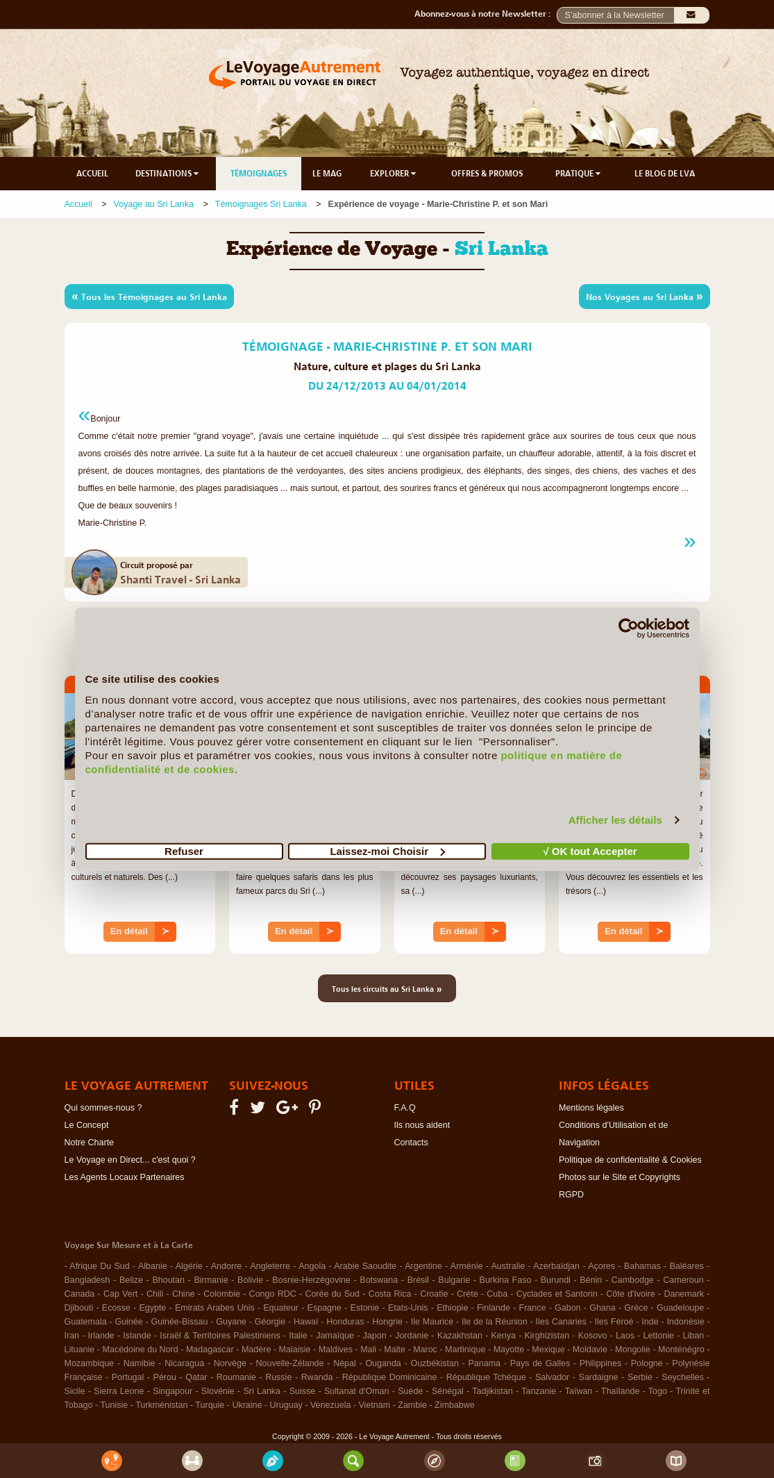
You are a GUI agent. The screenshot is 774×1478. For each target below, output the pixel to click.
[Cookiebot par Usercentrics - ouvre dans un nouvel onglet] (628, 628)
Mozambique (90, 1363)
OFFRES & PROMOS (487, 173)
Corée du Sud (332, 1294)
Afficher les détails (615, 820)
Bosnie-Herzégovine (311, 1280)
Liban (694, 1335)
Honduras (345, 1322)
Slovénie (218, 1391)
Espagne (325, 1308)
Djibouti (79, 1308)
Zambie (412, 1405)
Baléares (687, 1266)
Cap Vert (120, 1294)
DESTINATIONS (168, 173)
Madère (256, 1349)
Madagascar (210, 1349)
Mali (368, 1349)
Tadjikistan (492, 1391)
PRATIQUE (579, 173)
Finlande (493, 1308)
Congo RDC (272, 1294)
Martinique (465, 1349)
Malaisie (295, 1349)
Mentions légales (591, 1108)
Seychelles (682, 1377)
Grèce (636, 1308)
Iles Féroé (614, 1322)
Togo (657, 1391)
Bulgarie (454, 1280)
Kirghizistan (547, 1335)
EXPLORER (394, 173)
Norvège (230, 1363)
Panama (485, 1363)
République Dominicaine (389, 1377)
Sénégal (448, 1391)
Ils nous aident (422, 1125)
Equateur (280, 1308)
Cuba (497, 1294)
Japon (375, 1335)
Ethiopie (452, 1308)
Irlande (101, 1335)
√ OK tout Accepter (590, 850)
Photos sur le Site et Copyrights (619, 1177)
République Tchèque (486, 1377)
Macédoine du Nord (140, 1349)
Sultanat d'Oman (356, 1391)
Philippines (600, 1363)
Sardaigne (599, 1377)
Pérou (164, 1377)
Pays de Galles (540, 1363)
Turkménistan (161, 1405)
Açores (601, 1266)
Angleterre (270, 1266)
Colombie (221, 1294)
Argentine (423, 1266)
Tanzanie (538, 1391)
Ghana (602, 1308)
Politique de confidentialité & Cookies (630, 1160)
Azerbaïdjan (556, 1266)
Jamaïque (335, 1335)
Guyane (231, 1322)
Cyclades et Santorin (557, 1294)
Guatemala (86, 1322)
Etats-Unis (408, 1308)
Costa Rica (390, 1294)
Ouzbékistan (434, 1363)
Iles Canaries (561, 1322)
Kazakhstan (459, 1335)
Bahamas (642, 1266)
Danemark (684, 1294)
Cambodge (633, 1280)
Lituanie (80, 1349)
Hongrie (387, 1322)
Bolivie (250, 1280)
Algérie (189, 1266)
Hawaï (306, 1322)
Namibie (139, 1363)
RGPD (571, 1194)
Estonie (365, 1308)
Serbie (640, 1377)
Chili (154, 1294)
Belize (131, 1280)
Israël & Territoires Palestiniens (220, 1335)
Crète (467, 1294)
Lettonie (658, 1335)
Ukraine (247, 1405)
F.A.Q (405, 1108)
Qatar (196, 1377)
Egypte (152, 1308)
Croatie (434, 1294)
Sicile (75, 1391)
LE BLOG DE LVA (664, 173)
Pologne (647, 1363)
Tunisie (114, 1405)
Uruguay (286, 1405)
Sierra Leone (119, 1391)
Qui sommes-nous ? (103, 1108)
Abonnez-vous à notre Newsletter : (485, 14)
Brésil (418, 1280)
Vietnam (374, 1405)
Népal (344, 1363)
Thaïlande (620, 1391)
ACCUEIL (92, 173)
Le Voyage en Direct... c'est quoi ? (130, 1160)
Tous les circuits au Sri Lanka (387, 988)
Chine (183, 1294)
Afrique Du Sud (99, 1266)
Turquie (209, 1405)
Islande (137, 1335)
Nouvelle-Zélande (290, 1363)
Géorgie (270, 1322)
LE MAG (327, 173)
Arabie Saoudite (365, 1266)
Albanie (152, 1266)
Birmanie (211, 1280)
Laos (625, 1335)
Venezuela (330, 1405)
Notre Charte (90, 1142)
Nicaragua (184, 1363)
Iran (72, 1335)
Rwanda (317, 1377)
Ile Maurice (432, 1322)
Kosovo (592, 1335)
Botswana (379, 1280)
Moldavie (590, 1349)
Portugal (128, 1377)
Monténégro (681, 1349)
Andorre (226, 1266)
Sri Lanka (261, 1391)
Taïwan (579, 1391)
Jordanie (411, 1335)
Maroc (425, 1349)
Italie (298, 1335)
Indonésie (685, 1322)
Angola (312, 1266)
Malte (394, 1349)
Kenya (503, 1335)
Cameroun (683, 1280)
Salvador (552, 1377)
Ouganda (383, 1363)
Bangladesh (87, 1280)
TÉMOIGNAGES (258, 173)
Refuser (184, 850)
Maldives (336, 1349)
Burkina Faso (506, 1280)
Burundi (556, 1280)
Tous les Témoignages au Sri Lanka (149, 296)
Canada (80, 1294)
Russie (278, 1377)
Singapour (172, 1391)
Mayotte (509, 1349)
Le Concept (87, 1125)
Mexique (548, 1349)
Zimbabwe (455, 1405)
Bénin (591, 1280)
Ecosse (116, 1308)
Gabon (568, 1308)
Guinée (128, 1322)
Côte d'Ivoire (630, 1294)
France (532, 1308)
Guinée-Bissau (179, 1322)
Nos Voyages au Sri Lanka (644, 296)
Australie (508, 1266)
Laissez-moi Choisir (387, 850)
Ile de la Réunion (495, 1322)
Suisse (302, 1391)
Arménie (467, 1266)
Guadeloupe (680, 1308)
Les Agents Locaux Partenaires (125, 1177)
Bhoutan (168, 1280)
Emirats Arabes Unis (215, 1308)
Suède (410, 1391)
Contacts (411, 1142)
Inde (649, 1322)
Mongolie (632, 1349)
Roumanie (236, 1377)
